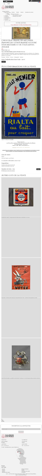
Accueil (3, 469)
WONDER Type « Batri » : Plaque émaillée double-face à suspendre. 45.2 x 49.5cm (16, 217)
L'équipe (6, 15)
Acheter (22, 12)
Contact (8, 1)
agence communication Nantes (21, 474)
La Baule (8, 14)
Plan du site (28, 473)
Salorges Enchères (25, 469)
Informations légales (21, 473)
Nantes (8, 13)
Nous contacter (35, 0)
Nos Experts (6, 16)
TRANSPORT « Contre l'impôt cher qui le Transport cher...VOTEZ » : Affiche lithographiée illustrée (19, 297)
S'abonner (21, 431)
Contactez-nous (7, 20)
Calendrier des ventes (29, 12)
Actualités (23, 472)
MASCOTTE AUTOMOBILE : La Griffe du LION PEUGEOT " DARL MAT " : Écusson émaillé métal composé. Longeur (21, 378)
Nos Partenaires (7, 17)
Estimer (13, 12)
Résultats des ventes (17, 16)
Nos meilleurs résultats (17, 15)
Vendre (17, 12)
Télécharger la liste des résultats (8, 170)
